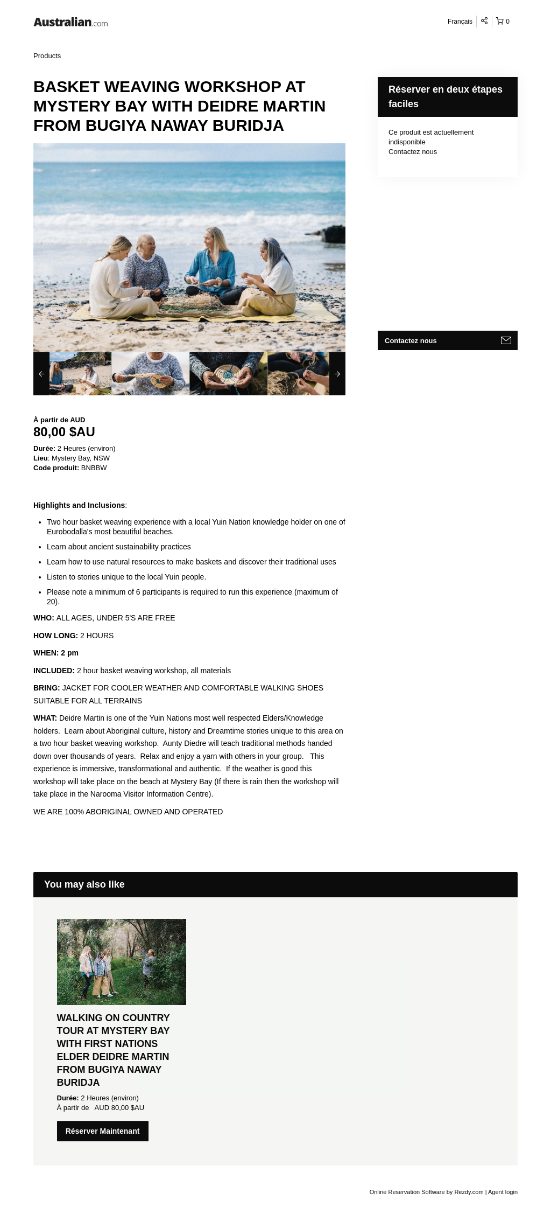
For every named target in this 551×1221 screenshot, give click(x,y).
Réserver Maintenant (103, 1131)
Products (47, 56)
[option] (72, 373)
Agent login (503, 1192)
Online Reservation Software (407, 1192)
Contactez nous (412, 152)
